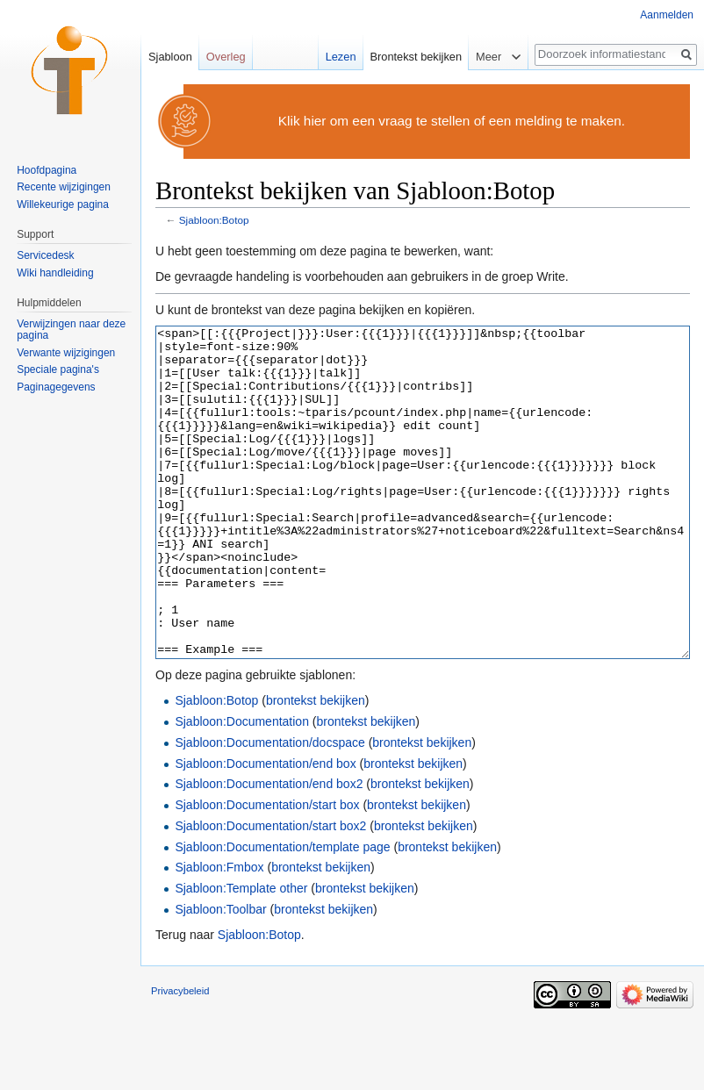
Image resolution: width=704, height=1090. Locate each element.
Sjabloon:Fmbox (219, 933)
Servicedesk (45, 255)
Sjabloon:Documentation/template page (282, 913)
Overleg (226, 56)
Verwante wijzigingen (66, 353)
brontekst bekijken (315, 766)
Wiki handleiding (55, 273)
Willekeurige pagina (63, 204)
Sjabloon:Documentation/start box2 (270, 892)
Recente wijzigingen (64, 187)
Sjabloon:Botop (214, 220)
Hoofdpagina (46, 170)
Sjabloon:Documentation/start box (267, 871)
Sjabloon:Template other (241, 954)
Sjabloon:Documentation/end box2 (269, 850)
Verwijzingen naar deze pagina (71, 330)
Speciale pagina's (58, 369)
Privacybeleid (180, 1056)
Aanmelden (666, 15)
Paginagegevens (56, 387)
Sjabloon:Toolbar (220, 975)
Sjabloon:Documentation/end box (265, 829)
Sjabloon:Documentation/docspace (269, 808)
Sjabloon (170, 56)
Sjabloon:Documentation (242, 787)
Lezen (341, 56)
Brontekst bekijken (416, 56)
